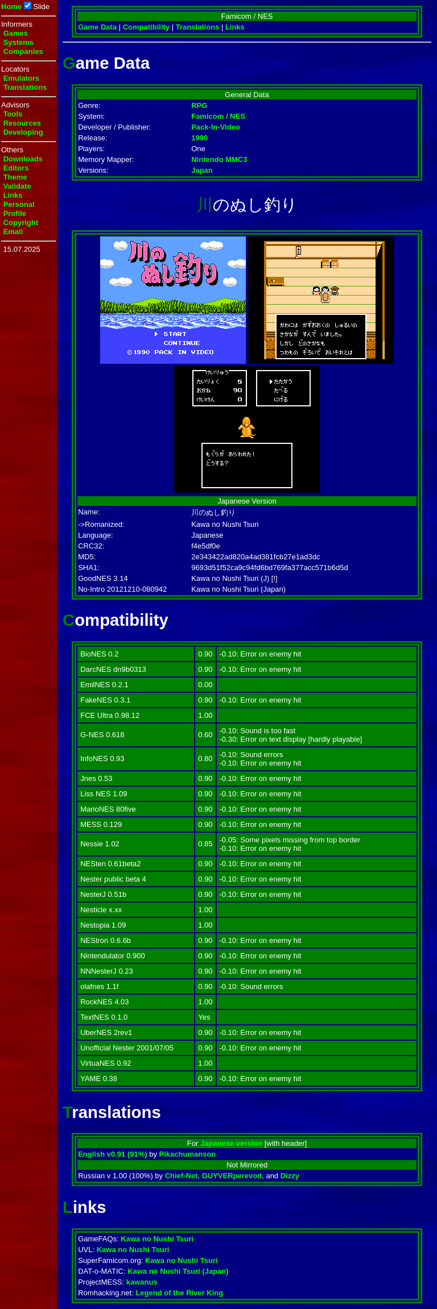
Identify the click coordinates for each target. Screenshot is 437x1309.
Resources (22, 123)
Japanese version (231, 1143)
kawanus (142, 1282)
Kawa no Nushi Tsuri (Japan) (177, 1271)
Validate (17, 186)
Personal (19, 204)
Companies (23, 51)
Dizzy (290, 1175)
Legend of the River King (179, 1293)
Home (11, 6)
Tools (13, 114)
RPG (199, 105)
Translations (25, 87)
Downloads (23, 159)
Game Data (97, 27)
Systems (18, 42)
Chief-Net (181, 1175)
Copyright (20, 222)
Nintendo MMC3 (219, 159)
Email (13, 231)
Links (13, 195)
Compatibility (146, 27)
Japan (202, 170)
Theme (15, 177)
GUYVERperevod (232, 1175)
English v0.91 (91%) (112, 1154)
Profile (14, 213)
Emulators (21, 78)
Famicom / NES (218, 116)
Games (15, 33)
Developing (23, 132)
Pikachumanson (187, 1154)
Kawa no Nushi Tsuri (157, 1239)
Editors (16, 168)
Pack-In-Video (215, 127)
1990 (199, 138)
